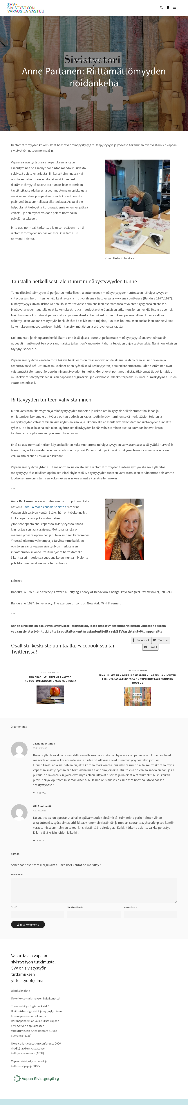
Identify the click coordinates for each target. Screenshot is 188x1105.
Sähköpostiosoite (75, 907)
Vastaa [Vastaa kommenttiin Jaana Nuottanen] (41, 793)
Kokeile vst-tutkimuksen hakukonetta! (35, 998)
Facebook (141, 640)
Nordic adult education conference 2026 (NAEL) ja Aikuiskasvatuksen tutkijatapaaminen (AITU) (36, 1048)
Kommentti (17, 874)
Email (150, 647)
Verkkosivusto (130, 907)
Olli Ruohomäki (42, 806)
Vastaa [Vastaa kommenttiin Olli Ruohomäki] (41, 840)
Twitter (161, 640)
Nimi (14, 907)
